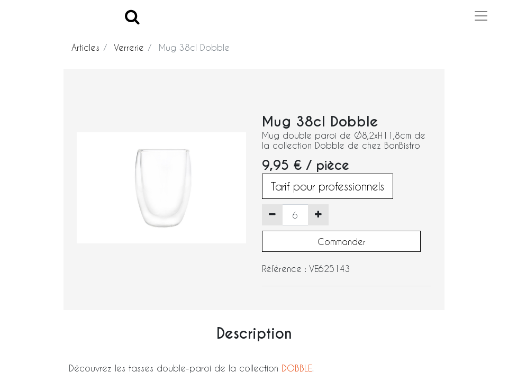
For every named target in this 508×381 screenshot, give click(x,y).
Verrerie (129, 47)
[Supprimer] (272, 214)
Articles (85, 47)
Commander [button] (342, 242)
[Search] (132, 16)
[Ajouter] (318, 214)
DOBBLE (297, 368)
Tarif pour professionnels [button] (327, 186)
